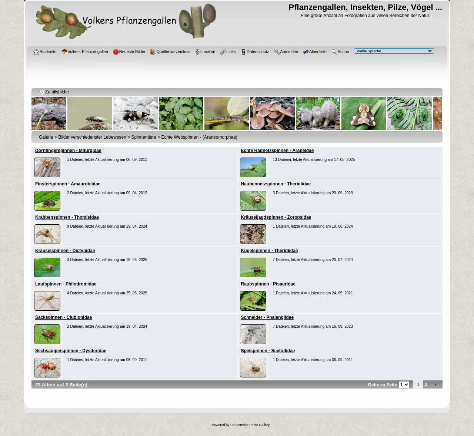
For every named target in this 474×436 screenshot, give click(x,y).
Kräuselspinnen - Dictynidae (65, 250)
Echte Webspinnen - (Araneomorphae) (199, 137)
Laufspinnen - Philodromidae (65, 284)
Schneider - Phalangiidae (267, 317)
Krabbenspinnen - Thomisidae (67, 217)
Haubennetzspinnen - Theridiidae (276, 183)
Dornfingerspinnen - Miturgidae (68, 150)
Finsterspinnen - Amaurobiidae (67, 183)
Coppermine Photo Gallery (250, 425)
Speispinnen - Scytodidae (268, 350)
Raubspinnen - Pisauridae (268, 284)
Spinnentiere (143, 137)
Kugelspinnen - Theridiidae (269, 250)
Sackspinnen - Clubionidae (63, 317)
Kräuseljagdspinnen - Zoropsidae (276, 217)
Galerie (46, 137)
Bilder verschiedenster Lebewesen (92, 137)
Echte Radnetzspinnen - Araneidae (277, 150)
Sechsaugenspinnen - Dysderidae (70, 350)
